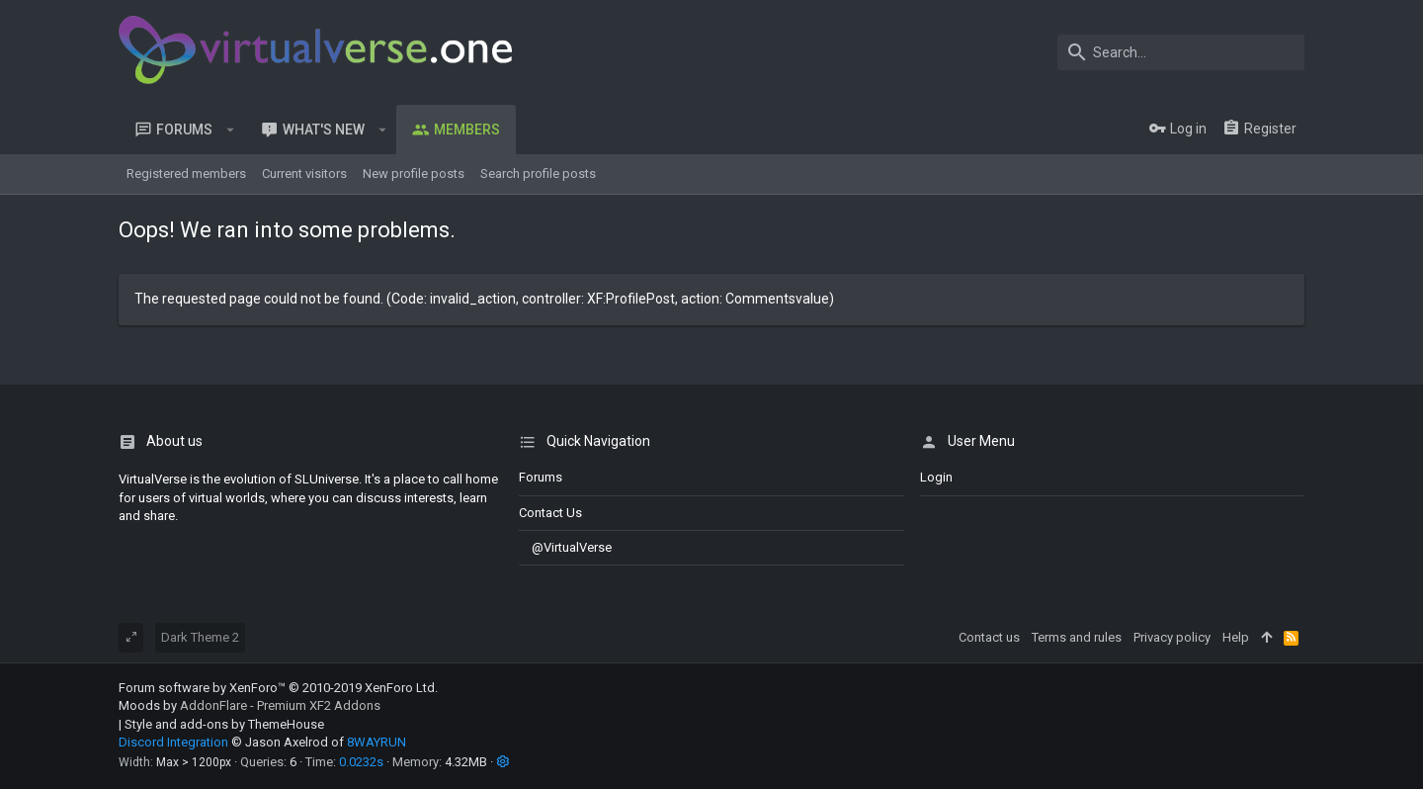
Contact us (550, 512)
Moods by (249, 705)
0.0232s (361, 761)
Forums (540, 477)
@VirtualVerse (565, 547)
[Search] (1180, 52)
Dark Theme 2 (200, 637)
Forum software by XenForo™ (278, 687)
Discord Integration (173, 742)
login (936, 477)
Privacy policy (1172, 637)
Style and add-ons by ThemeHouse (224, 724)
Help (1235, 637)
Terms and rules (1077, 637)
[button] (230, 129)
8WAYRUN (376, 742)
